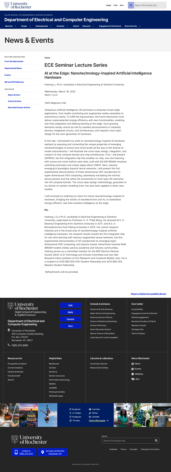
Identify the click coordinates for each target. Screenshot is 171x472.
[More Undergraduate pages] (51, 26)
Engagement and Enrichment (144, 313)
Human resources (57, 375)
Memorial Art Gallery (99, 367)
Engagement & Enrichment (110, 26)
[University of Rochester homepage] (18, 5)
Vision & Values (138, 333)
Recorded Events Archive (19, 107)
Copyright (133, 449)
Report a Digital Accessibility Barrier (148, 294)
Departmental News (13, 68)
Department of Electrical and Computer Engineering (56, 20)
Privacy (123, 449)
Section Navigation (15, 57)
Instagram (75, 416)
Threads (74, 420)
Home (47, 57)
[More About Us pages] (15, 26)
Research (86, 26)
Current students (15, 367)
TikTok (93, 413)
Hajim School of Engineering (102, 313)
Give (122, 5)
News (135, 363)
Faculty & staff (14, 375)
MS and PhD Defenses (14, 82)
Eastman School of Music (101, 317)
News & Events (131, 26)
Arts (135, 379)
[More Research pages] (93, 26)
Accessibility (137, 309)
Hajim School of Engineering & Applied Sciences (29, 15)
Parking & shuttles (57, 392)
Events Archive (14, 101)
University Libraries (98, 363)
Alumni (76, 26)
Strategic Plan (137, 329)
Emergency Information (150, 449)
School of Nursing (98, 325)
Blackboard (54, 363)
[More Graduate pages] (67, 26)
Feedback (113, 449)
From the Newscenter (14, 61)
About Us (9, 26)
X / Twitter (75, 413)
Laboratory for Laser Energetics (104, 337)
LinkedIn (94, 416)
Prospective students (17, 363)
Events (8, 75)
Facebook (74, 409)
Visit (115, 5)
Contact (52, 367)
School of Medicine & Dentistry (103, 321)
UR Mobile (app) (56, 396)
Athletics (137, 374)
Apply (108, 5)
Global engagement (140, 317)
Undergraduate (42, 26)
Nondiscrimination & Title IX (143, 321)
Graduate (60, 26)
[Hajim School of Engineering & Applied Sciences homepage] (27, 309)
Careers (70, 319)
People (24, 26)
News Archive (14, 95)
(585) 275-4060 (20, 345)
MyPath (52, 383)
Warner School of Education (102, 333)
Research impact (138, 325)
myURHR (53, 387)
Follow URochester (98, 420)
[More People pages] (30, 26)
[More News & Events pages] (140, 26)
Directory (53, 371)
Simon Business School (100, 329)
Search (104, 436)
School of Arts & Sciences (101, 309)
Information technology (59, 379)
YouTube (94, 409)
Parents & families (15, 371)
